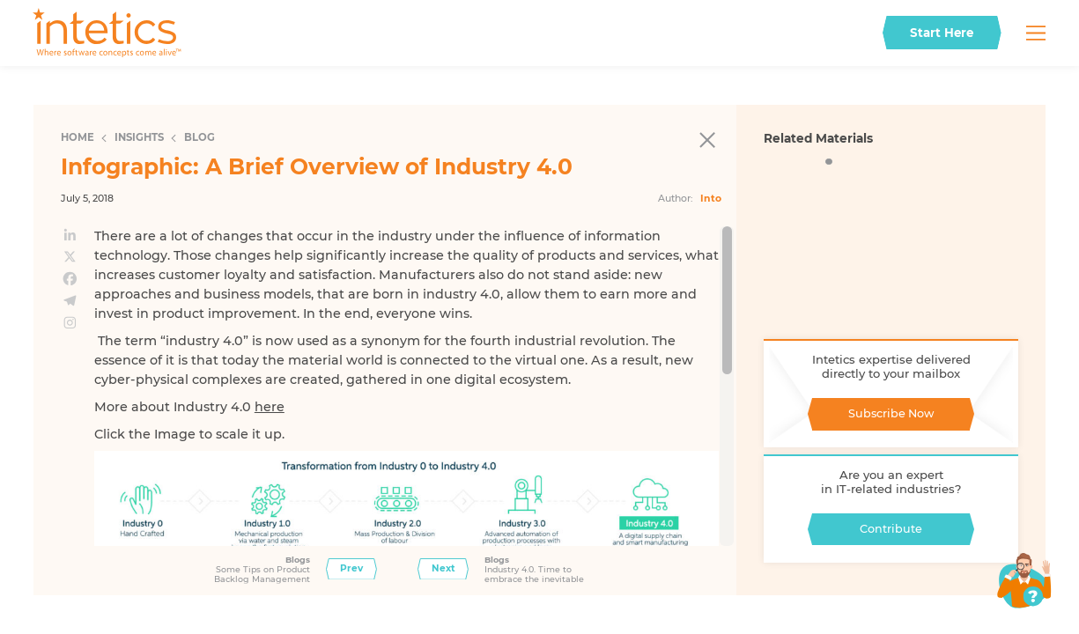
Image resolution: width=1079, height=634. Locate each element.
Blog (199, 137)
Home (77, 137)
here (270, 407)
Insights (139, 137)
